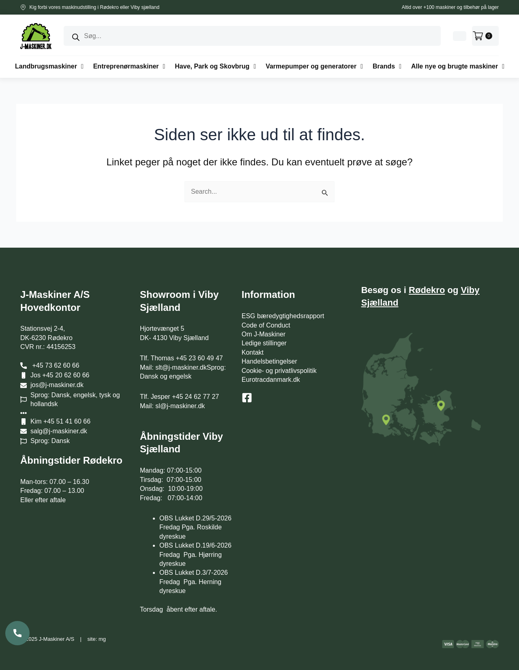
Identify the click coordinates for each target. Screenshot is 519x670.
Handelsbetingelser (269, 361)
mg (102, 639)
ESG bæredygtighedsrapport (283, 316)
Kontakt (253, 352)
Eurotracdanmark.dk (271, 379)
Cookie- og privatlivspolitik (279, 370)
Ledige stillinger (264, 343)
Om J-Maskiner (263, 334)
